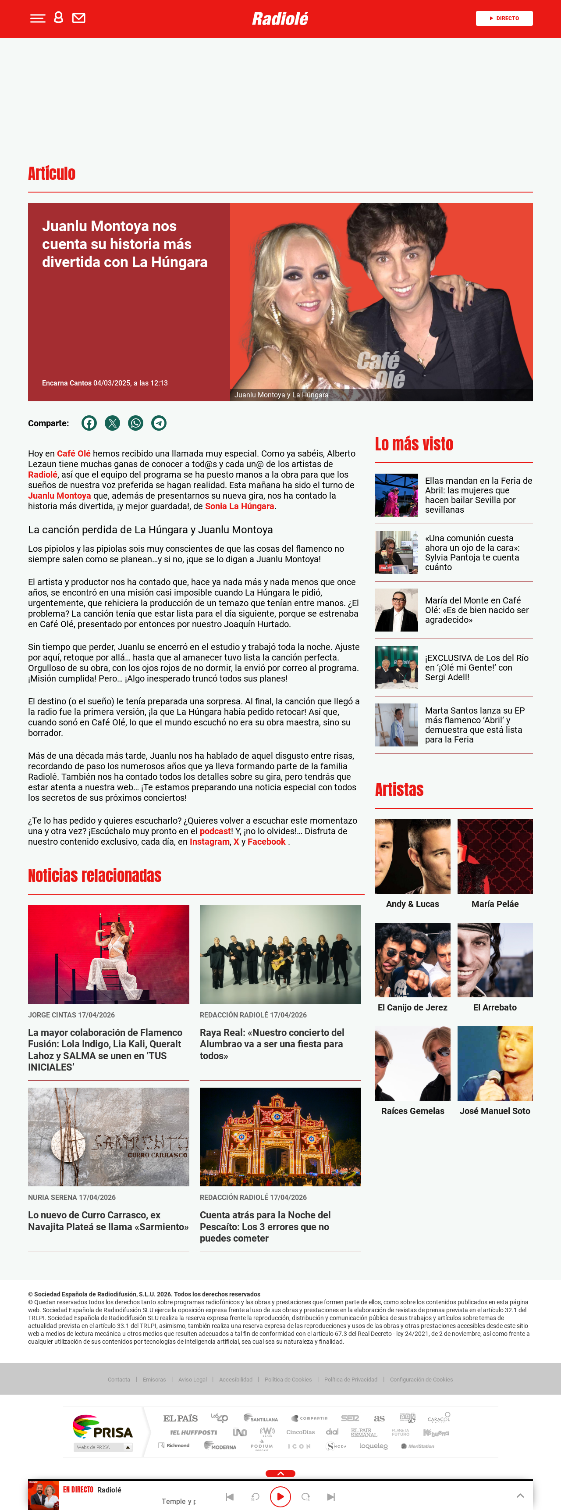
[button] (37, 18)
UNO (240, 1432)
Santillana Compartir (310, 1419)
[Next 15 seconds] (305, 1496)
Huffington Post (192, 1432)
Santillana (263, 1419)
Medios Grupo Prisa (102, 1447)
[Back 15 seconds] (255, 1496)
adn (404, 1419)
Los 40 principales (222, 1419)
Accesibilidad (235, 1379)
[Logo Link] (280, 18)
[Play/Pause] (280, 1496)
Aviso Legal (192, 1379)
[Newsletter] (80, 18)
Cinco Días (299, 1432)
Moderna (218, 1445)
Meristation (416, 1445)
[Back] (230, 1496)
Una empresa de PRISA (102, 1426)
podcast (215, 831)
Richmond (174, 1445)
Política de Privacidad (350, 1379)
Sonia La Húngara (239, 506)
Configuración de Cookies (421, 1379)
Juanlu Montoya (59, 495)
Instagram (210, 841)
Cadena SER (347, 1419)
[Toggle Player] (519, 1496)
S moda (335, 1445)
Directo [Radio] (504, 18)
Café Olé (74, 453)
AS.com (375, 1419)
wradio (266, 1432)
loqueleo (374, 1445)
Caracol (436, 1419)
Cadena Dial (333, 1432)
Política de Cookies (288, 1379)
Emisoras (154, 1379)
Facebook (268, 841)
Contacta (119, 1379)
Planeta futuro (397, 1432)
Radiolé (42, 474)
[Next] (330, 1496)
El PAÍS (180, 1419)
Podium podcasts (261, 1445)
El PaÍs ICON (298, 1445)
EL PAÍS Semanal (364, 1432)
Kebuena (429, 1432)
